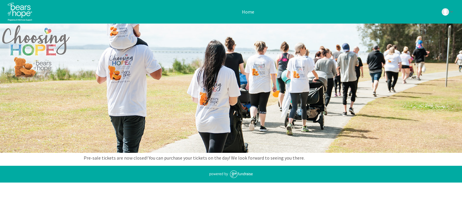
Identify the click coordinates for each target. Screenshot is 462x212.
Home (247, 12)
